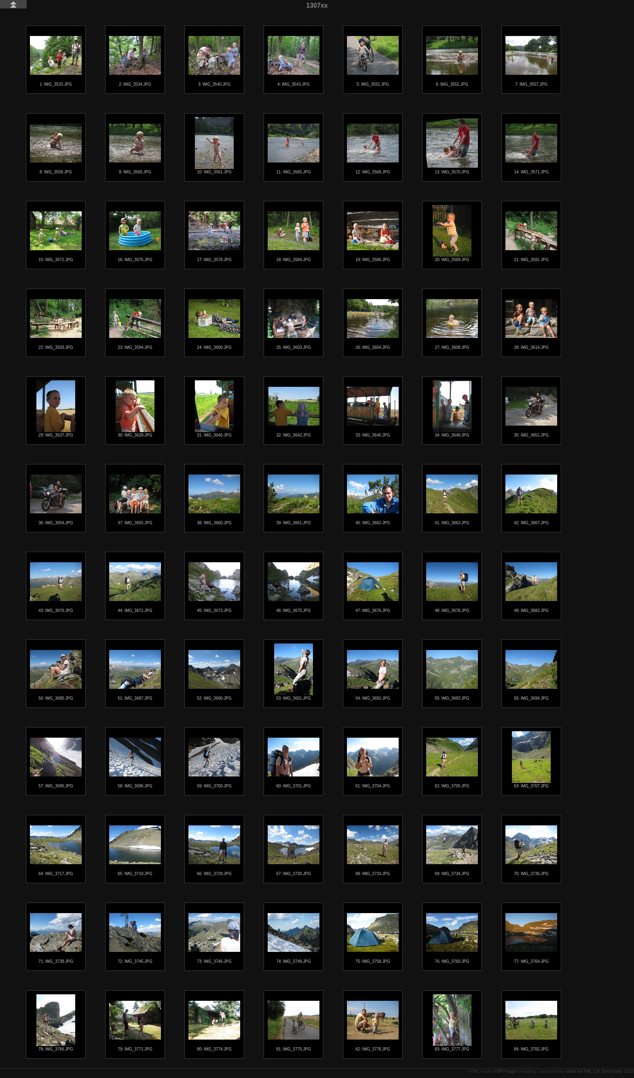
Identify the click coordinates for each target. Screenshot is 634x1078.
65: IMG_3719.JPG (135, 850)
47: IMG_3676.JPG (373, 587)
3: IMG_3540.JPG (214, 61)
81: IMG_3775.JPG (293, 1026)
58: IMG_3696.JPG (135, 763)
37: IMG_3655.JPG (135, 500)
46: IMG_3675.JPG (293, 587)
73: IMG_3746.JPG (214, 938)
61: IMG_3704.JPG (373, 763)
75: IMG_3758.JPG (373, 938)
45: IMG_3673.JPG (214, 587)
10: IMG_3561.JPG (214, 145)
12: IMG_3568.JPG (373, 149)
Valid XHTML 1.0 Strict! (589, 1071)
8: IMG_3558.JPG (56, 149)
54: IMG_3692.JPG (373, 675)
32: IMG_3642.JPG (293, 412)
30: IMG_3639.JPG (135, 408)
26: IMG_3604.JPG (373, 324)
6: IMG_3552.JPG (452, 61)
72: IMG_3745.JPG (135, 938)
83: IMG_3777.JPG (452, 1022)
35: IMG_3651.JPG (531, 412)
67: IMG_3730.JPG (293, 850)
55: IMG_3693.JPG (452, 675)
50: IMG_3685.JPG (56, 675)
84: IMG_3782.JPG (531, 1026)
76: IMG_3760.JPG (452, 938)
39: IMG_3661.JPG (293, 500)
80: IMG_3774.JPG (214, 1026)
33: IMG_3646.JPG (373, 412)
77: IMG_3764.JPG (531, 938)
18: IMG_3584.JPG (293, 236)
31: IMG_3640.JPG (214, 408)
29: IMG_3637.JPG (55, 408)
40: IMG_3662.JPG (373, 500)
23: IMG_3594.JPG (135, 324)
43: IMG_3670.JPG (56, 587)
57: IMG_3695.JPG (56, 763)
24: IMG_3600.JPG (214, 324)
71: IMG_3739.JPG (56, 938)
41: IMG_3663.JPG (452, 500)
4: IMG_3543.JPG (293, 61)
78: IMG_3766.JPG (55, 1022)
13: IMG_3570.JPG (452, 146)
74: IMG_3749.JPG (293, 938)
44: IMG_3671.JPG (135, 587)
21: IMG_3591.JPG (531, 236)
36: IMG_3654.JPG (56, 500)
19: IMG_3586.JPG (373, 236)
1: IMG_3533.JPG (56, 61)
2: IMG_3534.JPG (135, 61)
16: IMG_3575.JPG (135, 236)
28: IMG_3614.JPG (531, 324)
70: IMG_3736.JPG (531, 850)
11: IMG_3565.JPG (293, 149)
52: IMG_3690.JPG (214, 675)
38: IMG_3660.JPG (214, 500)
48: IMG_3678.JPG (452, 587)
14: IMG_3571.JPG (531, 149)
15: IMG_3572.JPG (56, 236)
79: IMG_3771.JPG (135, 1026)
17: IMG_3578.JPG (214, 236)
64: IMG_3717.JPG (56, 850)
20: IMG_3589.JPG (452, 233)
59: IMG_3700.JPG (214, 763)
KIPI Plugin (506, 1071)
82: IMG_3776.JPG (373, 1026)
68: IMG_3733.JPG (373, 850)
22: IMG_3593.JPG (56, 324)
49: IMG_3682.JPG (531, 587)
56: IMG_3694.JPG (531, 675)
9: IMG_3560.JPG (135, 149)
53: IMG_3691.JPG (293, 671)
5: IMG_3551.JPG (373, 61)
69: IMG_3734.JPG (452, 850)
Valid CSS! (623, 1071)
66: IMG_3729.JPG (214, 850)
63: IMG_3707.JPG (531, 759)
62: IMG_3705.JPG (452, 763)
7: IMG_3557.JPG (531, 61)
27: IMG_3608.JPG (452, 324)
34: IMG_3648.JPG (452, 408)
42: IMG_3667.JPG (531, 500)
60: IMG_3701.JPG (293, 763)
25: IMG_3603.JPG (293, 324)
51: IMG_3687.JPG (135, 675)
